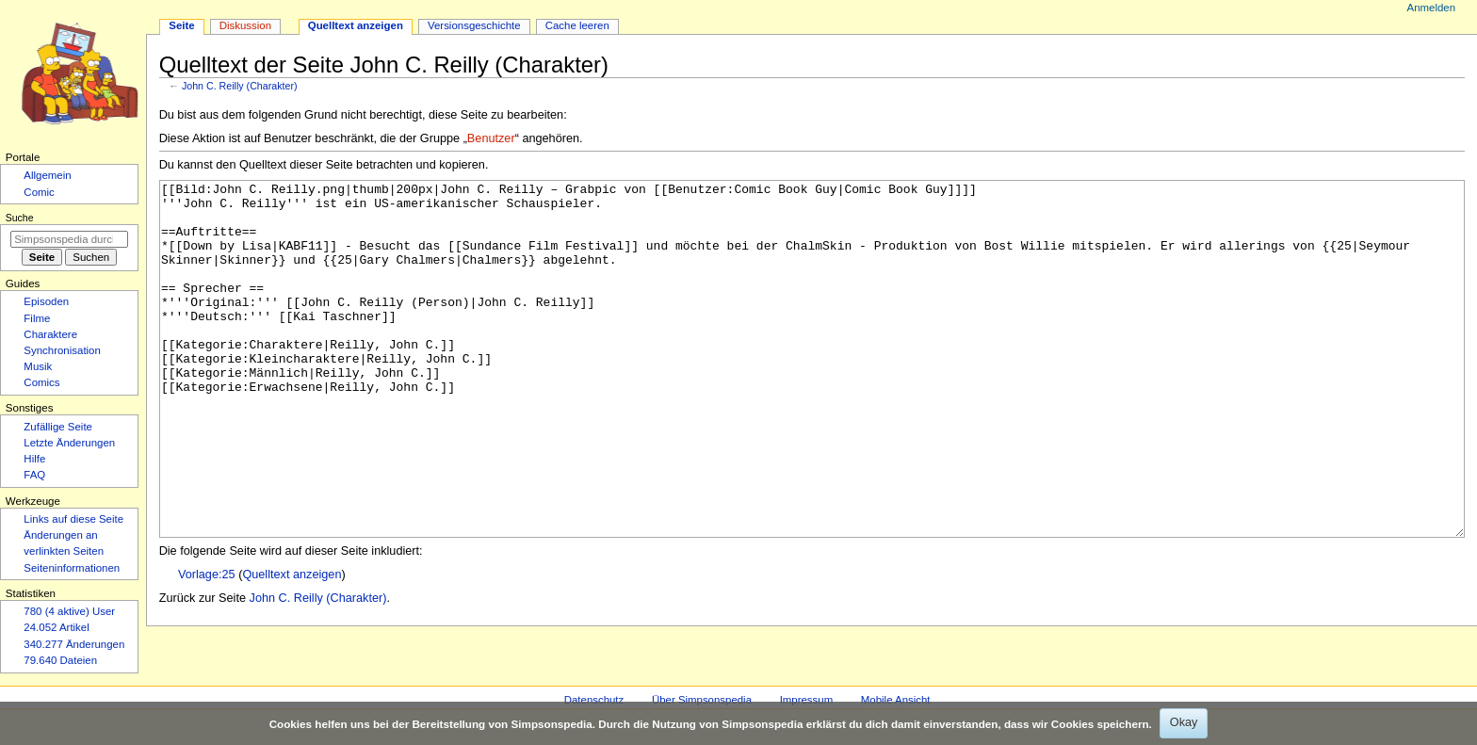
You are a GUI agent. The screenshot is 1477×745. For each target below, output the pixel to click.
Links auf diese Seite (73, 519)
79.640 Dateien (60, 660)
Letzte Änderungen (69, 442)
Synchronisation (62, 350)
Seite (181, 25)
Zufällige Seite (58, 426)
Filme (37, 318)
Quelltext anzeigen (291, 645)
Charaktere (50, 334)
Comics (41, 382)
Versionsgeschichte (474, 25)
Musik (38, 366)
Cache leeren (577, 25)
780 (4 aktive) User (69, 611)
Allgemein (47, 175)
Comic (39, 192)
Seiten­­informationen (72, 568)
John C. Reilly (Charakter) (240, 85)
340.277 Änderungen (74, 644)
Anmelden (1431, 7)
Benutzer (491, 138)
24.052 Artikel (56, 627)
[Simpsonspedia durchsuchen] (69, 239)
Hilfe (34, 458)
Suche (20, 217)
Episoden (46, 301)
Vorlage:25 (206, 645)
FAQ (34, 474)
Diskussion (245, 25)
